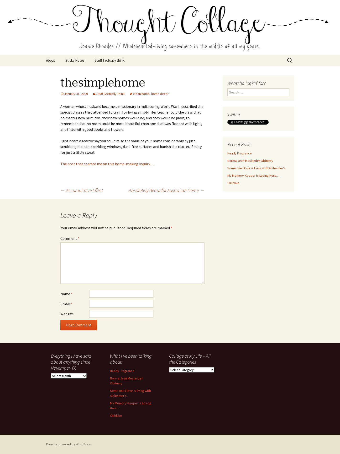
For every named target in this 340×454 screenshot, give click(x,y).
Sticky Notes (74, 60)
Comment (69, 238)
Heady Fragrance (239, 153)
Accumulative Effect (81, 190)
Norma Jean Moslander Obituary (250, 161)
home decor (160, 94)
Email (66, 303)
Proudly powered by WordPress (69, 444)
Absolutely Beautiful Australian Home (166, 190)
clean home (141, 94)
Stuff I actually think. (110, 60)
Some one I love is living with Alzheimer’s (256, 168)
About (50, 60)
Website (67, 314)
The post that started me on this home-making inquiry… (107, 163)
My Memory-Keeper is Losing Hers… (253, 175)
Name (66, 293)
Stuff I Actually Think (110, 94)
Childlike (233, 183)
